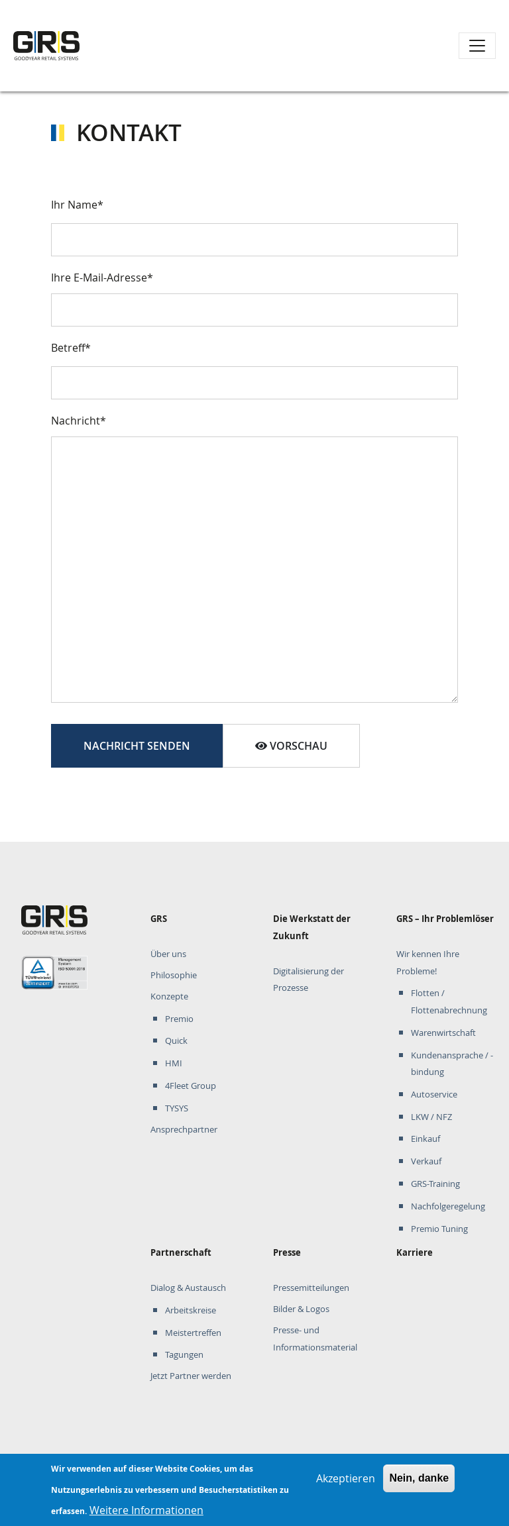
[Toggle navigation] (477, 45)
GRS (158, 919)
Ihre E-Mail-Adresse (99, 277)
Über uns (168, 954)
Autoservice (434, 1094)
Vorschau (291, 745)
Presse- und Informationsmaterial (315, 1339)
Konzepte (169, 996)
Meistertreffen (193, 1333)
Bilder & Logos (301, 1309)
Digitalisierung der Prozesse (308, 980)
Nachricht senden (137, 745)
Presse (287, 1252)
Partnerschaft (180, 1252)
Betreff (68, 347)
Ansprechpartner (183, 1129)
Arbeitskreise (190, 1310)
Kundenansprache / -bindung (452, 1064)
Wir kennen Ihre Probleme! (427, 962)
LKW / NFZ (431, 1117)
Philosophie (173, 975)
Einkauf (425, 1138)
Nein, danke (419, 1484)
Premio (179, 1019)
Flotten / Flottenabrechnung (449, 1002)
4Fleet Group (190, 1086)
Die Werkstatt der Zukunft (312, 927)
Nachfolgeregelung (448, 1206)
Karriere (414, 1252)
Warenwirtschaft (443, 1033)
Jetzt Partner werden (190, 1376)
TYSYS (176, 1108)
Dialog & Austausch (188, 1288)
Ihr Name (74, 204)
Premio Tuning (439, 1229)
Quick (176, 1040)
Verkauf (426, 1161)
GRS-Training (435, 1184)
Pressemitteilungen (311, 1288)
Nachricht (75, 420)
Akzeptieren (345, 1484)
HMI (173, 1063)
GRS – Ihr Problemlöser (445, 919)
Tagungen (184, 1354)
